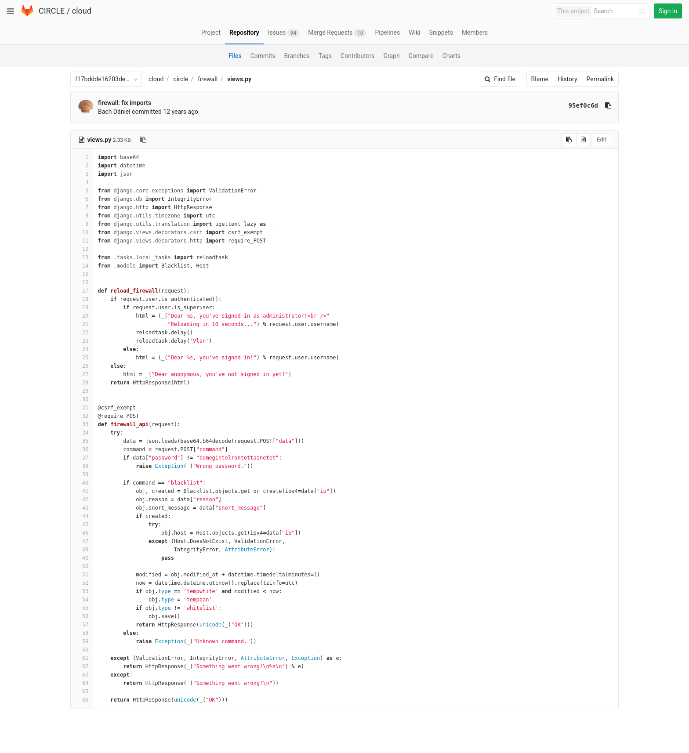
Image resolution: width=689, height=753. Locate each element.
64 (81, 683)
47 (81, 541)
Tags (325, 55)
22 (81, 332)
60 (81, 650)
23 (81, 341)
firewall (208, 79)
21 (81, 324)
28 (81, 383)
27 (81, 374)
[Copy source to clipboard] (569, 139)
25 (81, 358)
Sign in (668, 10)
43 (81, 508)
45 (81, 524)
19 (81, 307)
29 (81, 391)
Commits (263, 55)
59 (81, 641)
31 (81, 408)
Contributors (358, 55)
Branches (297, 55)
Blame (539, 79)
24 (81, 349)
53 (81, 591)
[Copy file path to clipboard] (143, 139)
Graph (392, 55)
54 (81, 600)
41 (81, 491)
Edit (601, 139)
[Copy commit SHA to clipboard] (608, 105)
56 (81, 616)
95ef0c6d (583, 105)
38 (81, 466)
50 (81, 566)
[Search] (621, 11)
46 (81, 533)
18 (81, 299)
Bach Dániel (114, 111)
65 (81, 691)
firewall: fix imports (124, 102)
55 (81, 608)
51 (81, 575)
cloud (81, 10)
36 (81, 449)
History (567, 79)
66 (81, 700)
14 (81, 266)
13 (81, 257)
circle (181, 79)
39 (81, 474)
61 (81, 658)
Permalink (600, 79)
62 (81, 666)
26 (81, 366)
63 (81, 675)
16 (81, 282)
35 (81, 441)
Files (235, 55)
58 (81, 633)
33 (81, 424)
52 (81, 583)
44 (81, 516)
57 (81, 625)
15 (81, 274)
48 (81, 550)
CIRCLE (52, 10)
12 (81, 249)
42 (81, 499)
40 (81, 483)
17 (81, 291)
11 (81, 241)
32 (81, 416)
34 (81, 433)
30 (81, 399)
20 (81, 316)
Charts (451, 55)
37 (81, 458)
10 (81, 232)
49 (81, 558)
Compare (421, 55)
